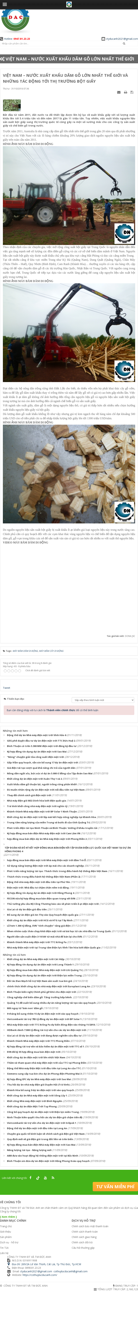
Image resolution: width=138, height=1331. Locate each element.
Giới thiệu (5, 1231)
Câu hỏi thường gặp (83, 1247)
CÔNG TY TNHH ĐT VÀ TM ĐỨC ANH (25, 1285)
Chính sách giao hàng (84, 1237)
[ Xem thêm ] (8, 1216)
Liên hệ (4, 1253)
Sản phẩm (6, 1237)
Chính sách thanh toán (85, 1231)
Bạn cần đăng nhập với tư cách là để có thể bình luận (52, 710)
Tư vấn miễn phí (115, 1186)
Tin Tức (4, 1247)
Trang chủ (6, 1226)
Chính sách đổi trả (82, 1242)
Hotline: (15, 38)
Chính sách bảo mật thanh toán (90, 1226)
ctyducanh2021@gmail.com (120, 38)
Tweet (6, 687)
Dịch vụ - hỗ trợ (9, 1242)
